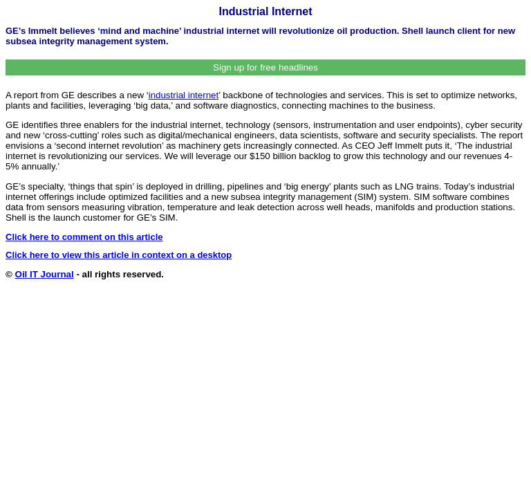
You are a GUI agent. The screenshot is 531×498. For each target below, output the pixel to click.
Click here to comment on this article (84, 237)
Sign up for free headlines (265, 67)
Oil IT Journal (44, 274)
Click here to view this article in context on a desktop (119, 255)
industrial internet (184, 95)
